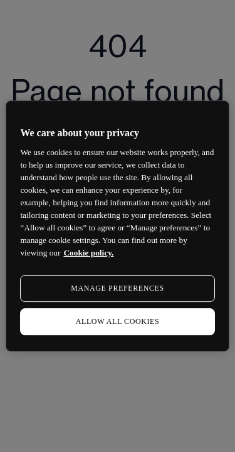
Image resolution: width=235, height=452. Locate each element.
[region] (117, 226)
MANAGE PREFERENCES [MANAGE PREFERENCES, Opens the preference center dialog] (117, 288)
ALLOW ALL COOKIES (118, 321)
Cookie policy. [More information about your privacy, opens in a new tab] (88, 252)
